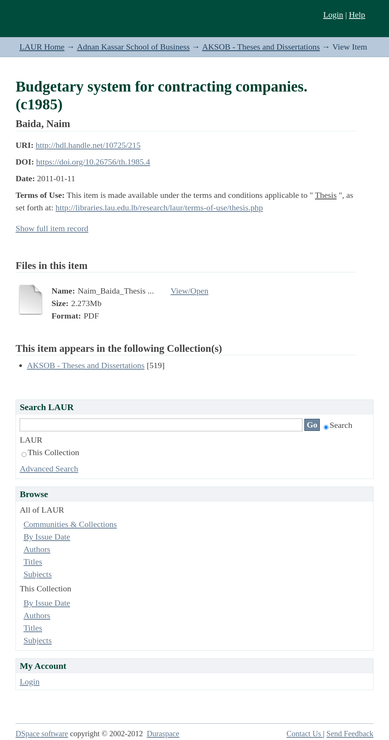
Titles (32, 561)
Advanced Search (49, 468)
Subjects (37, 574)
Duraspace (163, 733)
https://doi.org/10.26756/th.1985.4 (93, 161)
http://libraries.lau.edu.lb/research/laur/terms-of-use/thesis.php (159, 207)
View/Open (189, 290)
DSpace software (41, 733)
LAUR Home (41, 46)
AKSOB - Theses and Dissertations (261, 46)
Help (357, 14)
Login (333, 14)
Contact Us (305, 733)
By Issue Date (46, 536)
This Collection (50, 452)
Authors (36, 549)
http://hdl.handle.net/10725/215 (88, 145)
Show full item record (51, 228)
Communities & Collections (70, 524)
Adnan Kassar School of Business (133, 46)
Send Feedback (350, 733)
